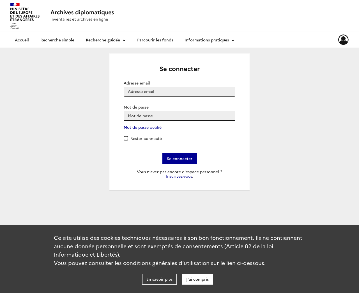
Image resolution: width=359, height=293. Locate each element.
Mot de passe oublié (143, 127)
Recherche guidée (103, 40)
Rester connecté (146, 138)
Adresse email (137, 83)
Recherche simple (57, 40)
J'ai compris (197, 279)
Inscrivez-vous (179, 176)
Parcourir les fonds (155, 40)
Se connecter (179, 158)
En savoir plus (159, 279)
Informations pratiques (207, 40)
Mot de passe (136, 107)
